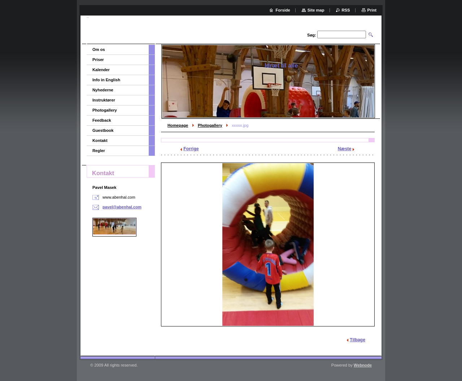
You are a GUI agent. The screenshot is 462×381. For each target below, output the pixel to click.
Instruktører (103, 100)
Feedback (101, 120)
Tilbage (357, 339)
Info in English (106, 80)
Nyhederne (102, 90)
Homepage (177, 125)
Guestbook (102, 130)
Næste (345, 148)
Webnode (363, 365)
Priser (98, 59)
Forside (282, 10)
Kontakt (100, 140)
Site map (316, 10)
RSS (346, 10)
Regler (98, 150)
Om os (98, 49)
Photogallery (210, 125)
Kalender (101, 70)
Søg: (311, 35)
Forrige (191, 148)
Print (371, 10)
